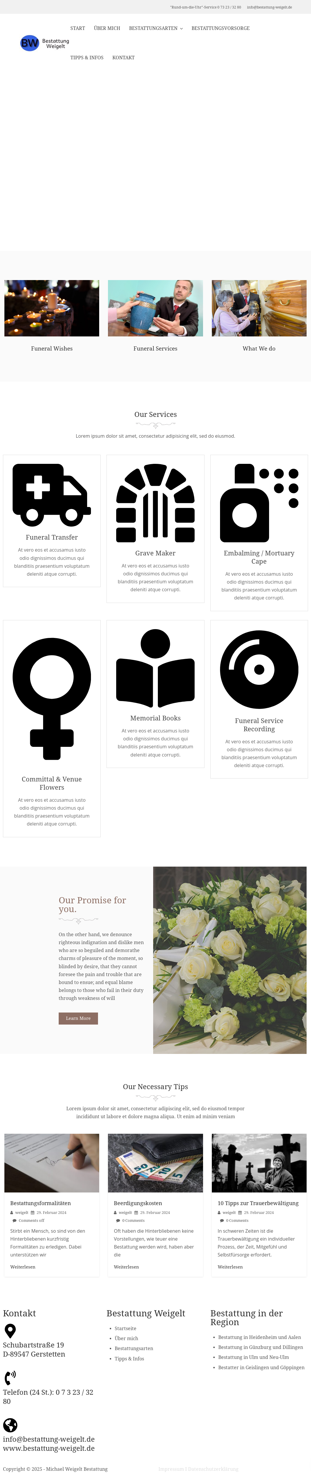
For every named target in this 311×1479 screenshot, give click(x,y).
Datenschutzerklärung (213, 1472)
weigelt (21, 1215)
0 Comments (133, 1223)
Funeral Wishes (52, 349)
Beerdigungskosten (138, 1206)
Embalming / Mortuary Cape (259, 558)
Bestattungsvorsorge (221, 28)
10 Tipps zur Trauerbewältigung (258, 1206)
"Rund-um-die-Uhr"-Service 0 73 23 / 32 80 (205, 7)
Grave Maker (155, 554)
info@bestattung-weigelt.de (269, 7)
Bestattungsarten (153, 28)
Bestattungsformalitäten (40, 1206)
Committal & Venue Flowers (51, 785)
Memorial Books (155, 720)
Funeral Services (155, 349)
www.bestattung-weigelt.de (49, 1452)
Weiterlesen (23, 1270)
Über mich (107, 28)
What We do (259, 349)
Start (77, 28)
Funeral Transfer (51, 538)
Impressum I (172, 1472)
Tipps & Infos (87, 57)
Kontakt (123, 57)
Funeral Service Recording (259, 727)
